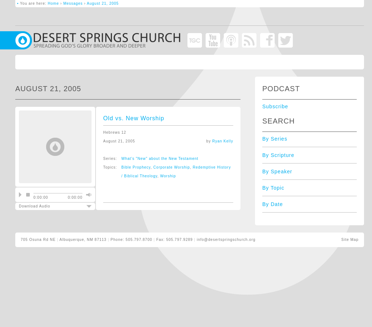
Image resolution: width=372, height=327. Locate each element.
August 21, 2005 (103, 3)
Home (53, 3)
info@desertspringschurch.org (226, 240)
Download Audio (49, 206)
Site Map (350, 240)
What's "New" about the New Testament (159, 159)
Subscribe (275, 106)
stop (28, 194)
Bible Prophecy (136, 167)
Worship (168, 176)
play (20, 194)
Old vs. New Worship (133, 118)
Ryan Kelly (222, 141)
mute (88, 194)
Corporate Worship (171, 167)
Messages (73, 3)
